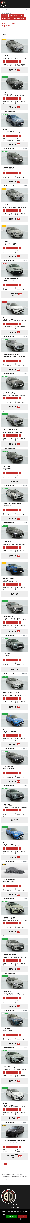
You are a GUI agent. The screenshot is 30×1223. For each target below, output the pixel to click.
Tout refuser (22, 1216)
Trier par (4, 29)
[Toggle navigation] (27, 3)
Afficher (4, 34)
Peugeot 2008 (13, 15)
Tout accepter (11, 1216)
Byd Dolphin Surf (6, 18)
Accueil (15, 1204)
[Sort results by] (15, 28)
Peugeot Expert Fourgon (19, 18)
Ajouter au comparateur (9, 74)
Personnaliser (17, 1219)
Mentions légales (15, 1207)
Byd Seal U (5, 15)
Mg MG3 (21, 15)
